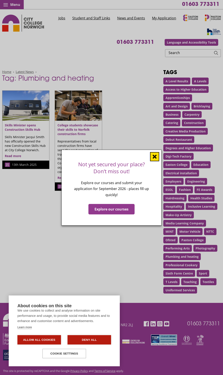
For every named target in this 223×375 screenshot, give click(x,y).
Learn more (24, 327)
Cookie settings (64, 353)
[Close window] (154, 156)
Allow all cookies (39, 339)
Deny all (89, 339)
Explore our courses (111, 209)
